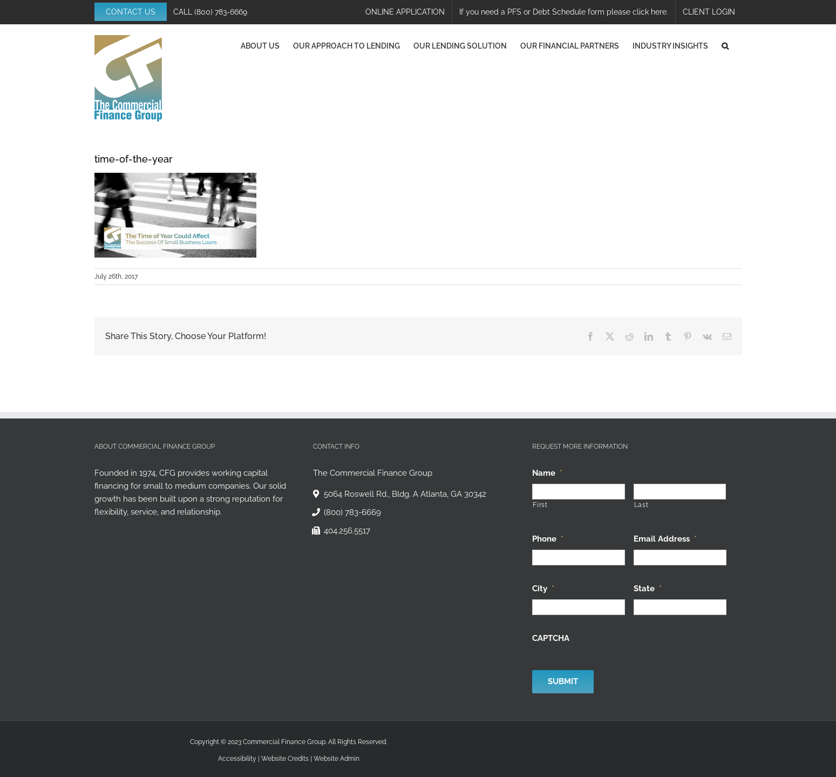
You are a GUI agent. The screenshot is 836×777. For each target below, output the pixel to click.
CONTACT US (130, 12)
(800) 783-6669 (220, 12)
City (543, 588)
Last (641, 505)
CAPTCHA (550, 638)
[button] (725, 45)
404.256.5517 (347, 531)
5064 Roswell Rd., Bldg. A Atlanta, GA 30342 (405, 494)
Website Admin (336, 758)
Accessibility (237, 758)
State (648, 588)
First (540, 505)
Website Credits (285, 758)
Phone (547, 539)
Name (547, 473)
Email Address (665, 539)
